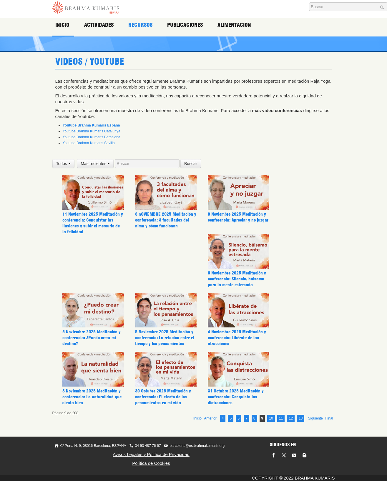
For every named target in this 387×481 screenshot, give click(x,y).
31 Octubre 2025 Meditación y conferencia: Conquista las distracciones (235, 368)
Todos (63, 163)
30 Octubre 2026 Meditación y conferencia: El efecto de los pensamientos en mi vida (162, 368)
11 (281, 418)
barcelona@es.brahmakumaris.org (197, 445)
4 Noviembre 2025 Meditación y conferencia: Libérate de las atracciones (236, 309)
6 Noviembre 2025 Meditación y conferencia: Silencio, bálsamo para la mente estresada (236, 279)
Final (329, 418)
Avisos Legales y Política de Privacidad (151, 454)
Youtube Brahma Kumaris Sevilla (89, 143)
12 (291, 418)
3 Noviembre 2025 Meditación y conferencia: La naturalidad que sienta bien (91, 368)
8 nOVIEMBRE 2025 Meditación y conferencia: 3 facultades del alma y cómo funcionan (165, 220)
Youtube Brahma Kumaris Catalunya (91, 131)
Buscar (190, 163)
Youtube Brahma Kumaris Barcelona (91, 137)
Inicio (63, 25)
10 (271, 418)
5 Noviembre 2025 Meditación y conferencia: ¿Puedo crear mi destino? (91, 309)
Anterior (210, 418)
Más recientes (95, 163)
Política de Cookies (151, 462)
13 (301, 418)
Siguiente (315, 418)
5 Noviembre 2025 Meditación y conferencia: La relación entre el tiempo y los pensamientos (164, 309)
